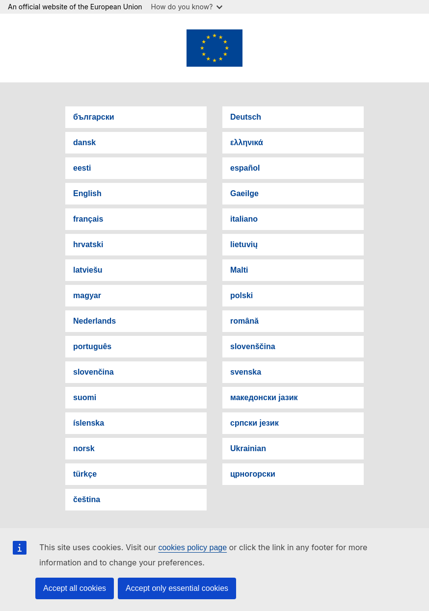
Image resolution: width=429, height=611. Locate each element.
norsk (84, 448)
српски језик (254, 423)
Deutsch (245, 117)
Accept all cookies (74, 588)
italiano (244, 219)
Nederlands (94, 321)
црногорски (252, 474)
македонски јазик (264, 397)
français (88, 219)
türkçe (85, 474)
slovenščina (252, 346)
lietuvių (244, 244)
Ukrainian (248, 448)
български (93, 117)
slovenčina (93, 372)
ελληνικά (246, 142)
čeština (86, 499)
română (244, 321)
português (92, 346)
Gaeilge (244, 193)
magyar (87, 295)
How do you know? (187, 6)
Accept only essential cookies (177, 588)
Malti (239, 270)
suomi (84, 397)
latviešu (88, 270)
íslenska (88, 423)
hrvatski (88, 244)
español (245, 168)
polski (241, 295)
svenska (245, 372)
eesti (82, 168)
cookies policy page (192, 547)
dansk (84, 142)
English (87, 193)
